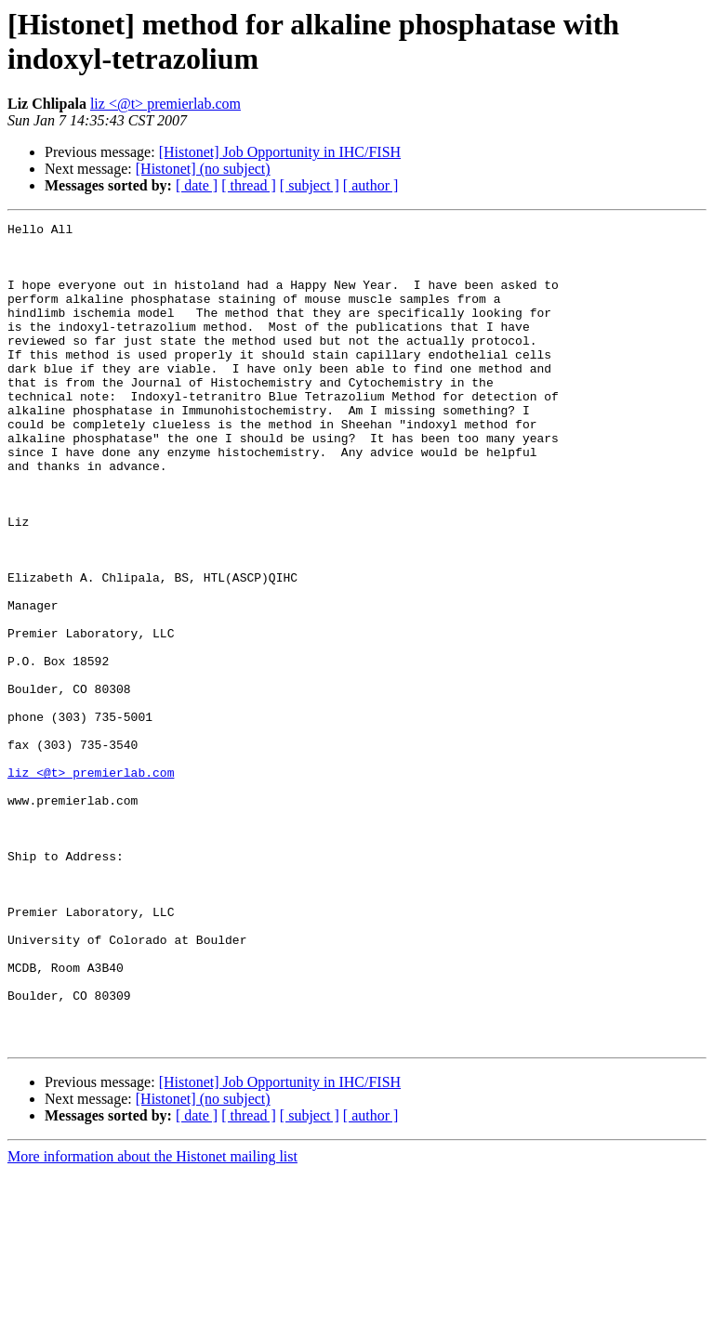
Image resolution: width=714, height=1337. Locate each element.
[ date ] (197, 185)
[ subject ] (309, 185)
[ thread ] (248, 185)
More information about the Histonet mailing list (152, 1321)
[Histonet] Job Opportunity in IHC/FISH (280, 152)
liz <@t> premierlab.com (165, 103)
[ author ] (371, 185)
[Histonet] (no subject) (203, 169)
